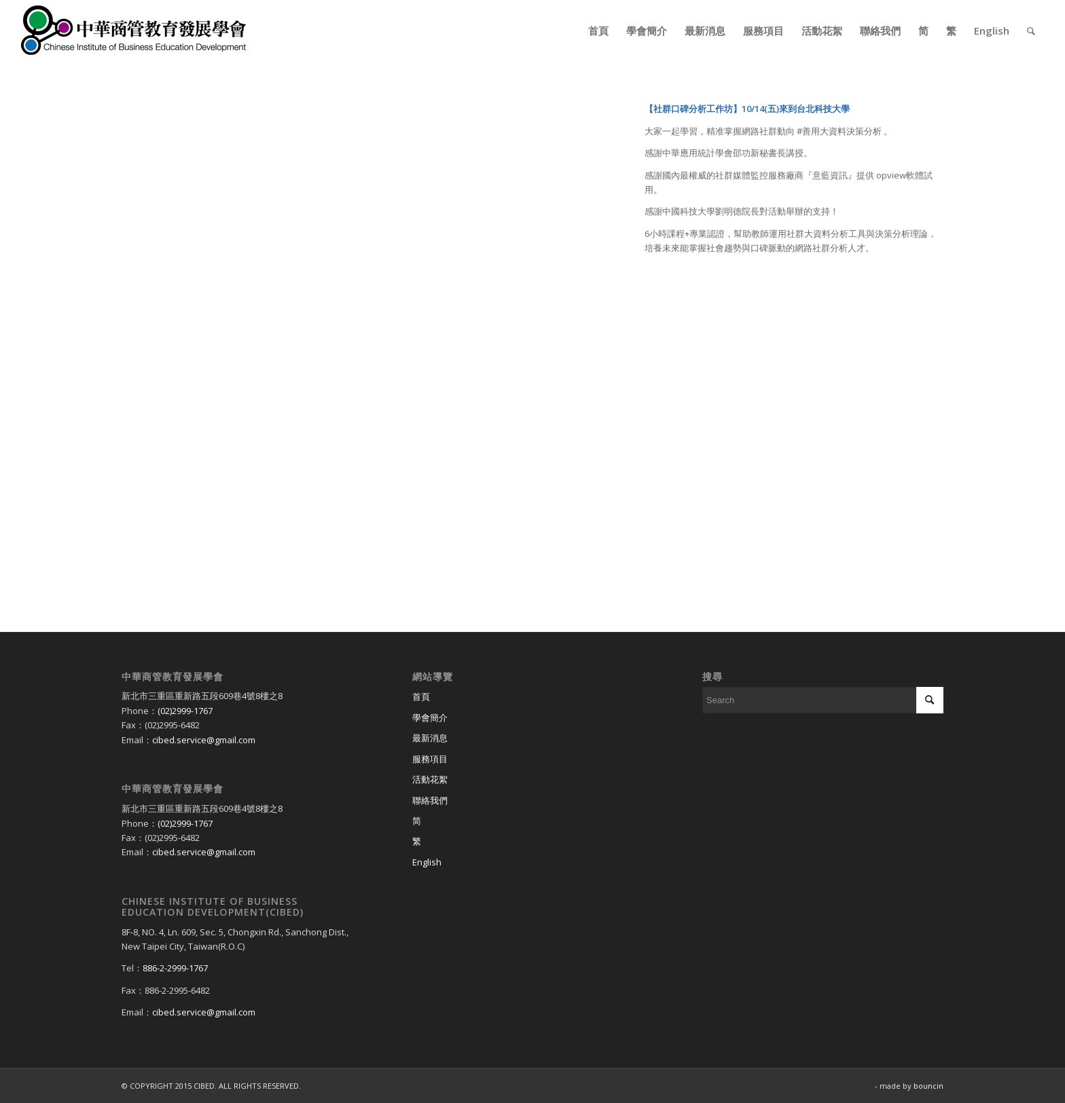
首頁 (421, 696)
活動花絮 (430, 779)
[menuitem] (598, 30)
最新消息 (430, 738)
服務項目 (430, 759)
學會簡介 (430, 717)
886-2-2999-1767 (175, 968)
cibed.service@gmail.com (203, 740)
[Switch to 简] (532, 821)
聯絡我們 (430, 800)
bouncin (928, 1086)
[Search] (1031, 30)
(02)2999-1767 (185, 711)
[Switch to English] (532, 863)
